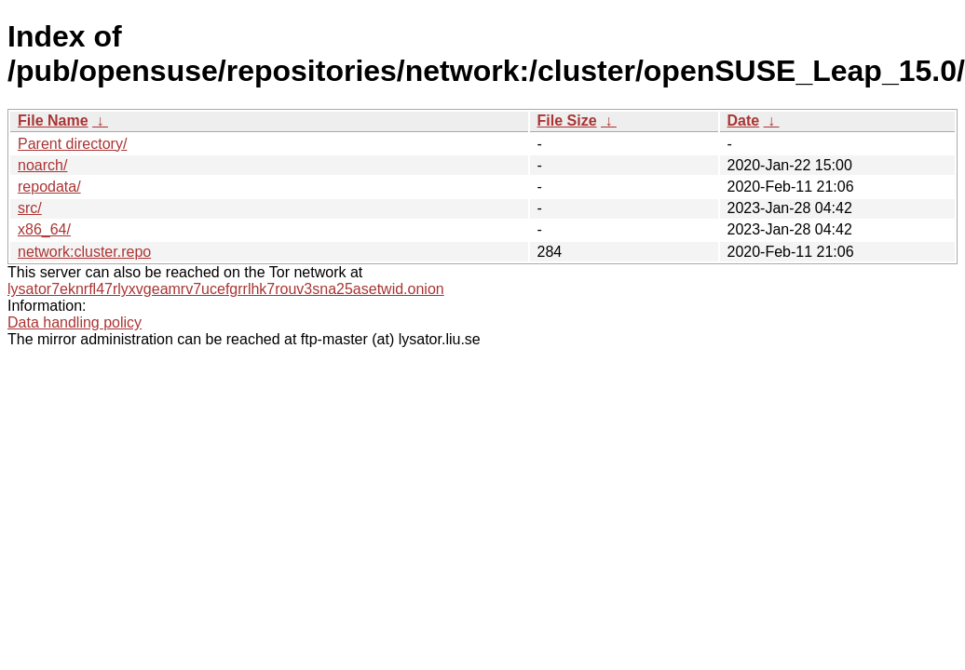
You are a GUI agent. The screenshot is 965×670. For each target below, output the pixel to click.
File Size (567, 120)
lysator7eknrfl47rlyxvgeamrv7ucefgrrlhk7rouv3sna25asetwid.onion (225, 289)
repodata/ (49, 186)
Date (743, 120)
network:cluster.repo (84, 252)
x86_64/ (44, 229)
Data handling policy (74, 322)
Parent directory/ (72, 144)
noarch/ (42, 165)
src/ (30, 208)
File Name (53, 120)
